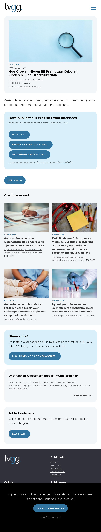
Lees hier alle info (61, 162)
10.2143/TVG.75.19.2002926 (27, 86)
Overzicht (14, 64)
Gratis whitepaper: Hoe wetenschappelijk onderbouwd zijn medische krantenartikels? (24, 242)
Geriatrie (8, 319)
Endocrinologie (73, 315)
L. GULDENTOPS (18, 79)
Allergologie (24, 252)
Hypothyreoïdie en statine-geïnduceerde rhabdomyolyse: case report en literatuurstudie (72, 308)
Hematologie (59, 256)
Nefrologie (14, 82)
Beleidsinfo (56, 468)
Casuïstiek (58, 235)
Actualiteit (10, 235)
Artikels (54, 462)
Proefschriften (57, 471)
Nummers (55, 465)
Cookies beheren (50, 517)
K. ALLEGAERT (35, 79)
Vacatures (55, 474)
